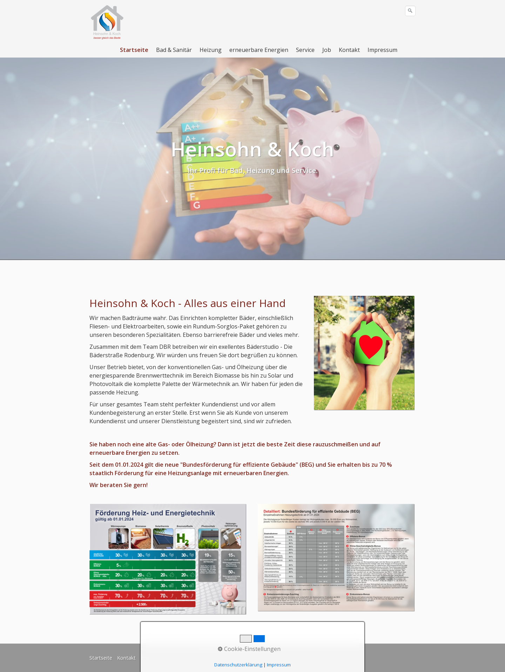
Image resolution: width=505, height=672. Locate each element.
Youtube (265, 657)
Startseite (134, 50)
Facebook (238, 657)
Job (326, 50)
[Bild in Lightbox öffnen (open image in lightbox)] (364, 353)
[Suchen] (410, 11)
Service (305, 50)
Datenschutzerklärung (196, 657)
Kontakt (349, 50)
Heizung (211, 50)
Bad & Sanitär (174, 50)
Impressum (382, 50)
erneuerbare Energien (258, 50)
